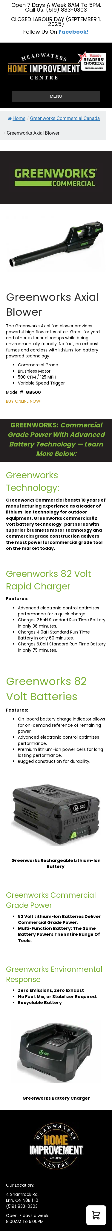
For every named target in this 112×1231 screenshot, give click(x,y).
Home (16, 118)
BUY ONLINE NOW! (24, 401)
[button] (96, 1215)
